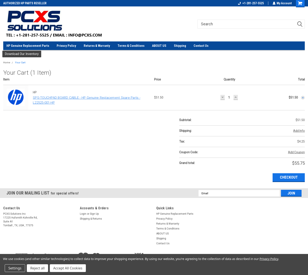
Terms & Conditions (131, 46)
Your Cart (20, 62)
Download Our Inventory (22, 54)
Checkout (289, 177)
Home (6, 62)
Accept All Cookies (67, 268)
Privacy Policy (66, 46)
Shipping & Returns (91, 218)
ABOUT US (159, 46)
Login (83, 213)
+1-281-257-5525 (251, 3)
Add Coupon (296, 152)
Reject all (37, 268)
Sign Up (94, 213)
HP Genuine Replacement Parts (27, 46)
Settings (14, 268)
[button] (21, 54)
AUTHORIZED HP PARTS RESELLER (25, 3)
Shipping (180, 46)
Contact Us (201, 46)
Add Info (299, 130)
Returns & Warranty (97, 46)
